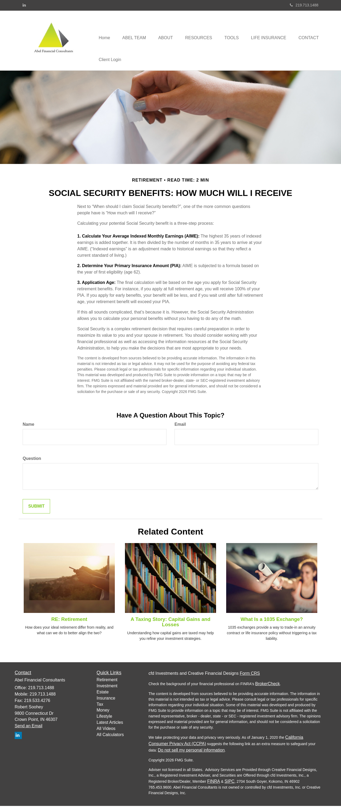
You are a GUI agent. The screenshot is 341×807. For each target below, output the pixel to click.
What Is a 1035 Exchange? (272, 620)
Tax (100, 705)
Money (103, 711)
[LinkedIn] (24, 5)
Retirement (107, 680)
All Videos (106, 729)
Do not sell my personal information (191, 751)
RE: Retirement (69, 620)
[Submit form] (36, 507)
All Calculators (110, 735)
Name (28, 425)
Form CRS (250, 674)
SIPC (229, 782)
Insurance (106, 699)
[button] (135, 29)
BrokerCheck (267, 684)
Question (32, 459)
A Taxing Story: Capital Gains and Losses (170, 622)
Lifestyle (104, 717)
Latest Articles (110, 723)
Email (180, 425)
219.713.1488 (304, 5)
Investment (107, 686)
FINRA (213, 782)
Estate (103, 692)
